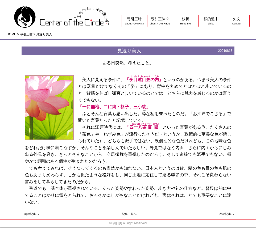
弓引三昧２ (160, 21)
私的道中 (211, 21)
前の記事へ (31, 214)
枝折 (185, 21)
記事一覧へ (129, 214)
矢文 (237, 21)
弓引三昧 (134, 21)
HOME (11, 34)
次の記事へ (226, 214)
